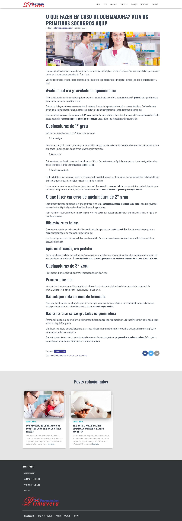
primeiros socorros (72, 355)
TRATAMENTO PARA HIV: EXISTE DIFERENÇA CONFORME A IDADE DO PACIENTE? (88, 428)
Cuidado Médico (60, 351)
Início (98, 4)
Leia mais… (51, 444)
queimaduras (83, 355)
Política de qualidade (32, 484)
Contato (155, 4)
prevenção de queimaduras (58, 355)
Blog (105, 4)
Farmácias (113, 4)
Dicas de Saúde (29, 473)
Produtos (124, 4)
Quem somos (144, 4)
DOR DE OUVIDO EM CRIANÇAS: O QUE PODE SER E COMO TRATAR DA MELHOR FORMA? (43, 428)
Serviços (134, 4)
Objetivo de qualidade (32, 479)
